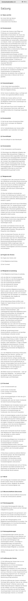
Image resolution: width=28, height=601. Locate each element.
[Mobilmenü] (24, 1)
